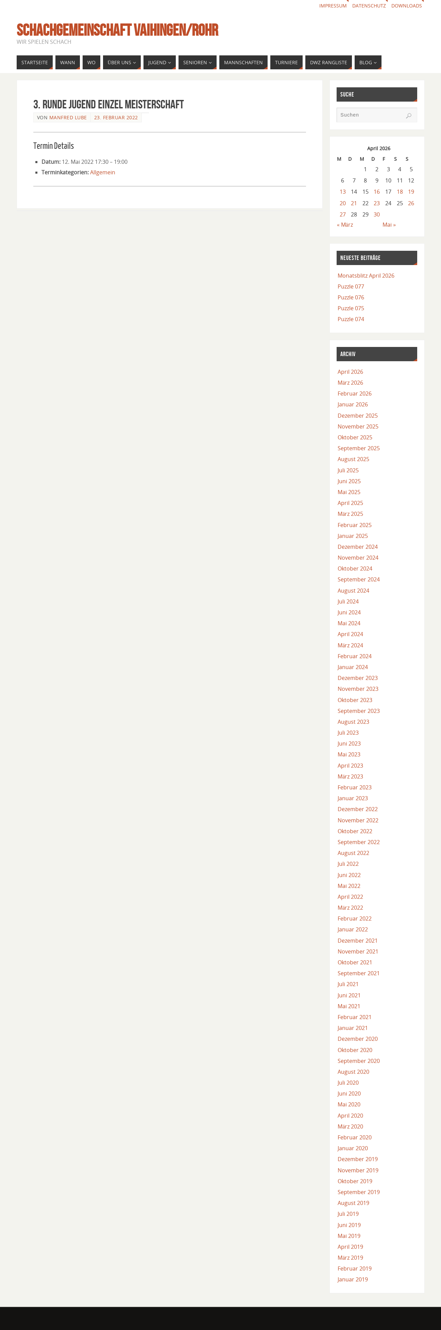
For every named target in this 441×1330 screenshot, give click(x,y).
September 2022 (359, 842)
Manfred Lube (68, 117)
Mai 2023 (349, 754)
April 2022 (350, 896)
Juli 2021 (348, 984)
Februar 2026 (355, 393)
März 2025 (350, 514)
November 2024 (358, 557)
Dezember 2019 (358, 1159)
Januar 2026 (353, 404)
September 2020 (359, 1061)
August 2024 (353, 590)
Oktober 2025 (355, 437)
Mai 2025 (349, 492)
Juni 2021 (349, 995)
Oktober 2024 (355, 568)
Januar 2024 (353, 667)
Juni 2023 (349, 743)
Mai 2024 (349, 623)
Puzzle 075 (351, 308)
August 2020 (353, 1071)
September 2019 (359, 1192)
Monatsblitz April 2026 (366, 275)
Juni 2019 (349, 1225)
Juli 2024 (348, 601)
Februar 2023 (355, 787)
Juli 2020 (348, 1082)
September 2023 (359, 711)
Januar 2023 (353, 798)
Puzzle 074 (351, 319)
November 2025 (358, 426)
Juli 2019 (348, 1214)
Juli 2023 (348, 732)
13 (343, 191)
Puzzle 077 (351, 286)
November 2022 (358, 820)
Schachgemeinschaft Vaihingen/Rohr (117, 30)
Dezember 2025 (358, 415)
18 (400, 191)
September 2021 (359, 973)
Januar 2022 (353, 929)
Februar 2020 (355, 1137)
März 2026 (350, 382)
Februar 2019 (355, 1268)
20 (343, 203)
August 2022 (353, 853)
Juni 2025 (349, 481)
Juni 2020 (349, 1093)
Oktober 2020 (355, 1050)
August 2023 (353, 721)
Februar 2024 (355, 656)
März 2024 (350, 645)
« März (345, 224)
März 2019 (350, 1257)
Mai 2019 (349, 1236)
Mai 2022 (349, 886)
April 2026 (350, 371)
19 (411, 191)
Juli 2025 (348, 470)
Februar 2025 (355, 525)
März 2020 (350, 1126)
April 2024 (350, 634)
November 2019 (358, 1170)
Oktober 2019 (355, 1181)
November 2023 (358, 689)
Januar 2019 (353, 1279)
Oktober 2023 (355, 700)
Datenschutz (369, 5)
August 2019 (353, 1203)
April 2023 (350, 765)
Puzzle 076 (351, 297)
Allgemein (102, 172)
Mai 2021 (349, 1006)
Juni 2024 (349, 612)
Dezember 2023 (358, 678)
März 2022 (350, 907)
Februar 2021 (355, 1017)
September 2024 (359, 579)
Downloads (406, 5)
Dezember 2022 (358, 809)
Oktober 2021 (355, 962)
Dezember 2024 (358, 546)
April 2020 (350, 1115)
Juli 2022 (348, 864)
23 (377, 203)
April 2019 (350, 1246)
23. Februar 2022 (116, 117)
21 (354, 203)
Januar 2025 (353, 536)
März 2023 (350, 776)
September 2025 (359, 448)
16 (377, 191)
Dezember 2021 (358, 940)
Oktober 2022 (355, 831)
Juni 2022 (349, 875)
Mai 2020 (349, 1104)
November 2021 (358, 951)
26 (411, 203)
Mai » (389, 224)
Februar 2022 (355, 918)
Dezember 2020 (358, 1039)
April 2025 (350, 503)
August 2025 (353, 459)
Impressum (333, 5)
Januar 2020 (353, 1148)
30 (377, 214)
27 (343, 214)
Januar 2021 (353, 1028)
